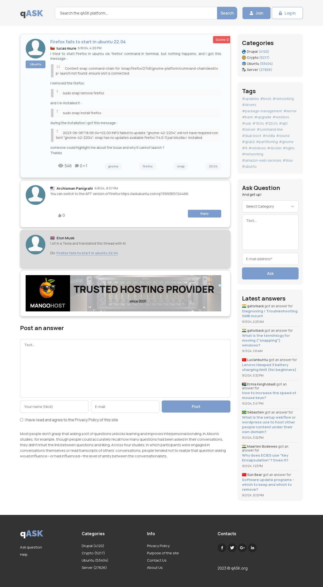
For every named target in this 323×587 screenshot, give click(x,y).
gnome (113, 166)
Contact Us (157, 560)
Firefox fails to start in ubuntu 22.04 (87, 253)
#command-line (270, 129)
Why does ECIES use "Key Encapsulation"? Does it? (265, 458)
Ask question (31, 547)
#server (249, 129)
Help (24, 554)
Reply (204, 213)
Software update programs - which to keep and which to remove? (268, 484)
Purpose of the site (163, 553)
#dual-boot (251, 135)
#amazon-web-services (261, 160)
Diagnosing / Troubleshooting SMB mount (270, 313)
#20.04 (271, 123)
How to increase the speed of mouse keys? (269, 395)
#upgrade (262, 117)
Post (196, 406)
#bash (247, 117)
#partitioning (267, 141)
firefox (148, 166)
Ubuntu (35, 64)
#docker (274, 148)
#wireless (280, 117)
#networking (283, 98)
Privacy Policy (87, 419)
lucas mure (66, 48)
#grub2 (248, 141)
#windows (257, 148)
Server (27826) (94, 567)
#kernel (289, 111)
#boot (265, 98)
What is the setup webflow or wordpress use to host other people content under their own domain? (269, 424)
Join (259, 13)
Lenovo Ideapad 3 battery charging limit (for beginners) (269, 367)
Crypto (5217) (93, 553)
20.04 (213, 166)
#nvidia (269, 135)
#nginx (288, 148)
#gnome (286, 141)
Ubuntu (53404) (95, 560)
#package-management (262, 111)
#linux (288, 160)
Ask (270, 273)
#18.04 (258, 123)
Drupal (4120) (93, 545)
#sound (282, 135)
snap (181, 166)
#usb (246, 123)
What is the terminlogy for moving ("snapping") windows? (266, 340)
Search (227, 13)
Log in (290, 13)
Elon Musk (65, 238)
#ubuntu (249, 166)
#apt (283, 123)
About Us (155, 567)
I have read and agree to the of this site (69, 420)
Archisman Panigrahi (75, 188)
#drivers (249, 104)
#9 (244, 148)
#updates (250, 98)
